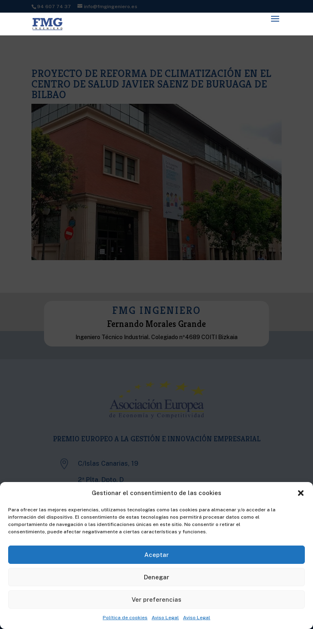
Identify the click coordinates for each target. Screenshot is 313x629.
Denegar (156, 577)
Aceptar (156, 554)
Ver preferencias (156, 599)
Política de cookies (125, 617)
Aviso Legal (165, 617)
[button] (301, 493)
